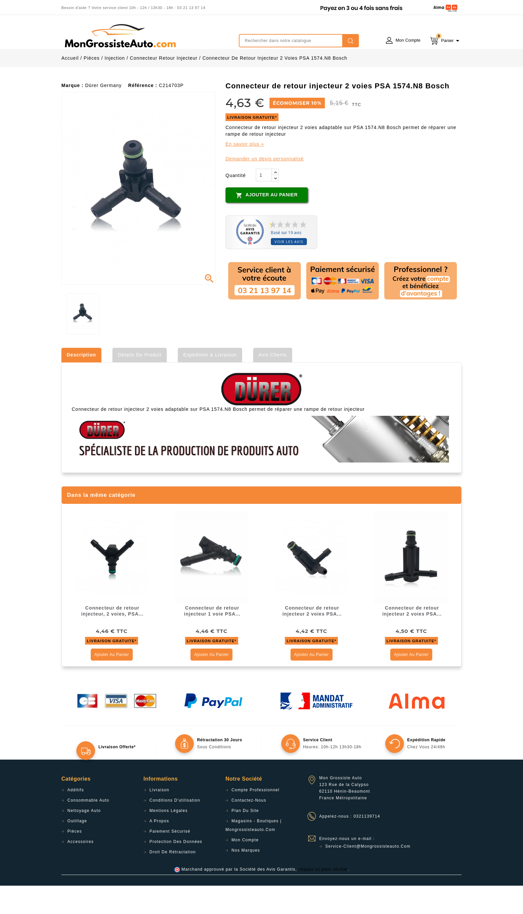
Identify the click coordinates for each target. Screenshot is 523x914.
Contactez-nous (248, 828)
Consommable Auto (88, 828)
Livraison (159, 818)
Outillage (77, 849)
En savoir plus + (244, 172)
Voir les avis (289, 269)
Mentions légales (168, 839)
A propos (159, 849)
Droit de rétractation (172, 880)
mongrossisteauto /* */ (119, 35)
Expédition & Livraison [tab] (210, 383)
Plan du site (245, 839)
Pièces (74, 859)
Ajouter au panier (267, 223)
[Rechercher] (299, 40)
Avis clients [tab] (272, 383)
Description (81, 383)
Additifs (75, 818)
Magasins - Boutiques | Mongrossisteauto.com (253, 853)
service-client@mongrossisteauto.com (368, 874)
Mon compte (245, 868)
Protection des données (175, 870)
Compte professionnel (255, 818)
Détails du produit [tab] (139, 383)
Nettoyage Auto (84, 839)
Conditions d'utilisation (174, 828)
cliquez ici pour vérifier (323, 897)
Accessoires (80, 870)
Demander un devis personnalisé (264, 187)
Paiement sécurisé (169, 859)
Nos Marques (245, 878)
